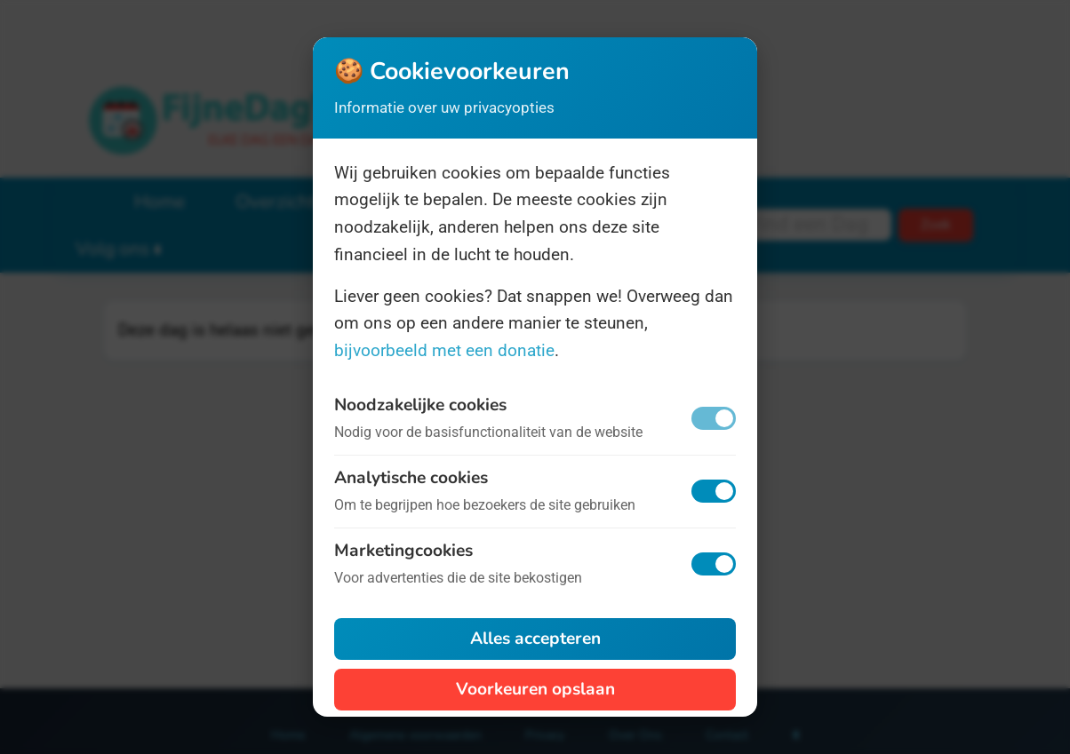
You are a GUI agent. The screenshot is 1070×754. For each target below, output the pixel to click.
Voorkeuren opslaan (535, 689)
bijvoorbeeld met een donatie (444, 350)
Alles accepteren (535, 638)
